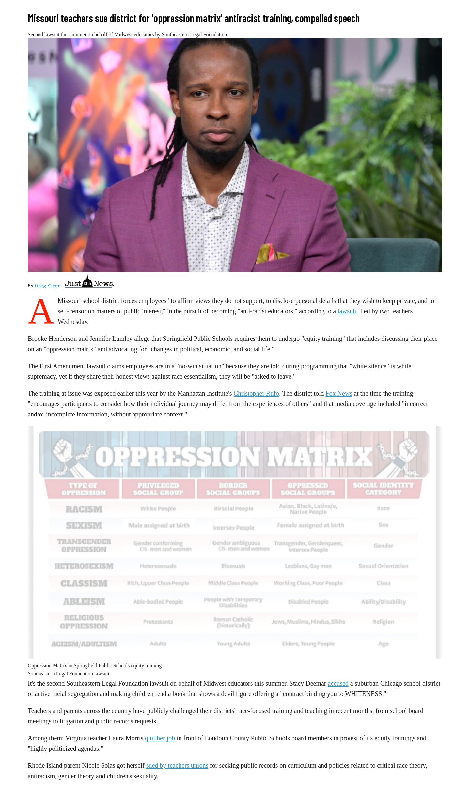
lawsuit (346, 311)
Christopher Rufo (256, 393)
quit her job (160, 738)
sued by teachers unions (177, 765)
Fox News (339, 393)
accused (338, 683)
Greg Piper (47, 286)
